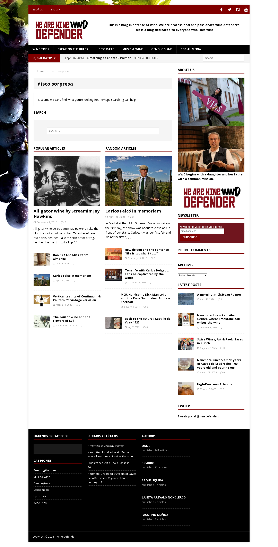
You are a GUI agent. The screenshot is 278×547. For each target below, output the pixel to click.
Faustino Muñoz (155, 515)
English (55, 9)
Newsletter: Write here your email (201, 226)
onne (146, 446)
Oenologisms (161, 49)
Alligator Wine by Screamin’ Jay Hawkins (66, 213)
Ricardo (148, 463)
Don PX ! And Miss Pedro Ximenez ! (70, 257)
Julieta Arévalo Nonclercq (164, 497)
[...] (75, 242)
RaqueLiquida (152, 480)
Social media (191, 49)
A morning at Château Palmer (219, 294)
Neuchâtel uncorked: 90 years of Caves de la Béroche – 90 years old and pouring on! (219, 363)
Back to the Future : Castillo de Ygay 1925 (148, 320)
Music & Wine (132, 49)
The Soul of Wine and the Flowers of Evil (71, 319)
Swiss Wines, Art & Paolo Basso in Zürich (220, 341)
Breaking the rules (73, 49)
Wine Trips (41, 49)
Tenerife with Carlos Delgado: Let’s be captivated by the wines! (147, 274)
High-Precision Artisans (214, 384)
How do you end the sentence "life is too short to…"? (147, 251)
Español (38, 9)
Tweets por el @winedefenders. (198, 416)
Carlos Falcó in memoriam (72, 276)
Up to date (105, 49)
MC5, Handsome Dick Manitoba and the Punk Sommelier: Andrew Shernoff (145, 298)
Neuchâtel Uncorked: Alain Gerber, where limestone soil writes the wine (218, 318)
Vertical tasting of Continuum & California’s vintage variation (77, 298)
